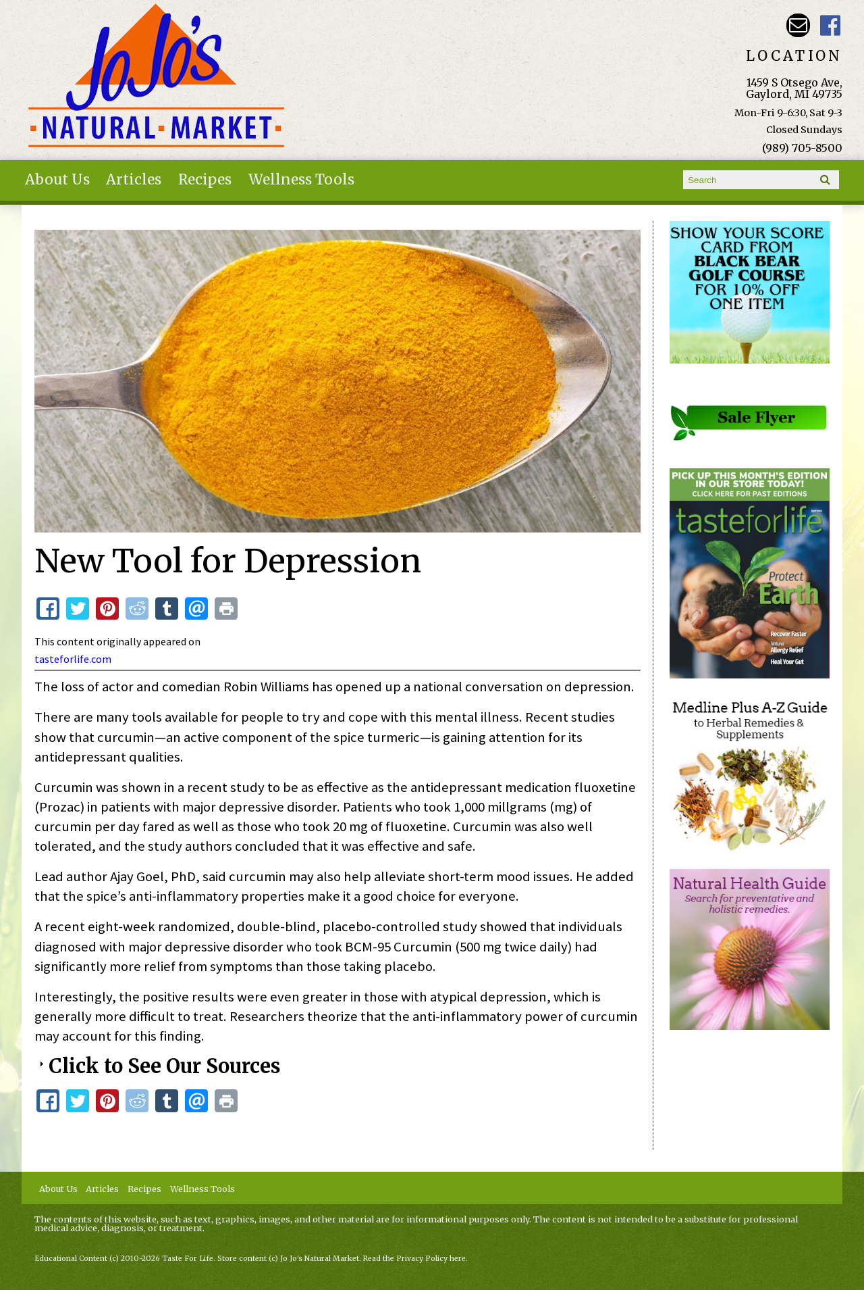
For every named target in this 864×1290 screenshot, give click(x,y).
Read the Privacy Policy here (414, 1258)
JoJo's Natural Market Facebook (830, 25)
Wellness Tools (301, 180)
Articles (133, 180)
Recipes (205, 180)
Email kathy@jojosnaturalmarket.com (798, 25)
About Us (57, 180)
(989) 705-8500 (802, 148)
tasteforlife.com (72, 659)
